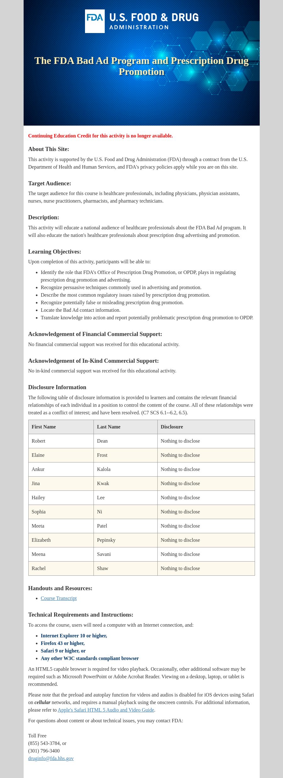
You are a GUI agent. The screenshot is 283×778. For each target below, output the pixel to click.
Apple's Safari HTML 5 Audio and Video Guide (106, 710)
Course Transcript (59, 598)
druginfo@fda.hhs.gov (51, 758)
